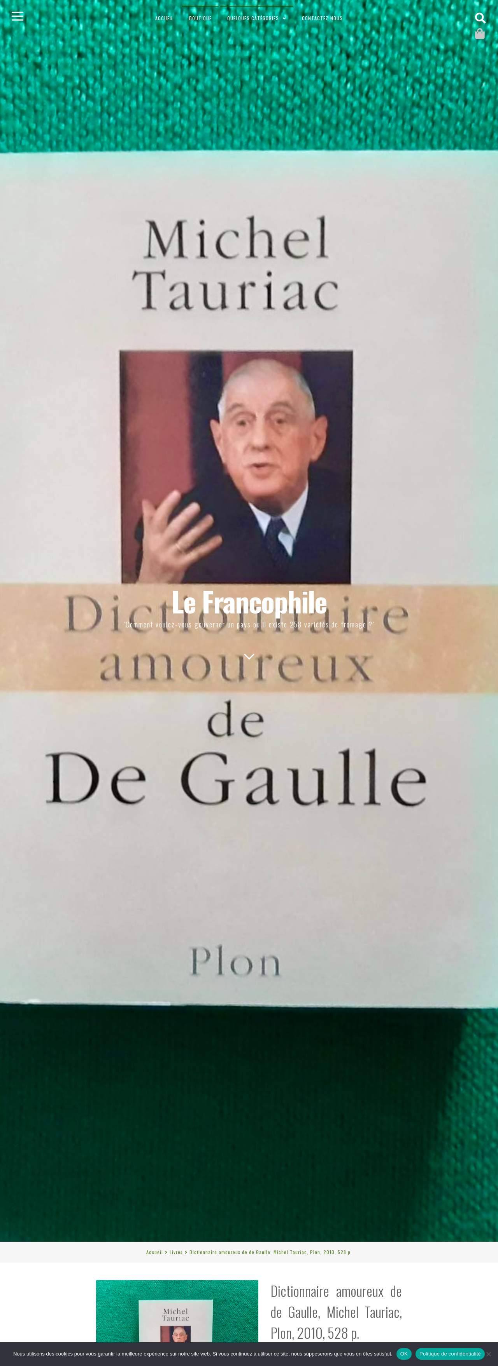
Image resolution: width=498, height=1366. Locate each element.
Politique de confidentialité (450, 1354)
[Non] (488, 1354)
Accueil (164, 18)
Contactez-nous (322, 18)
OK (404, 1354)
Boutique (200, 18)
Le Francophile (249, 601)
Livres (176, 1252)
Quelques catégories (253, 18)
